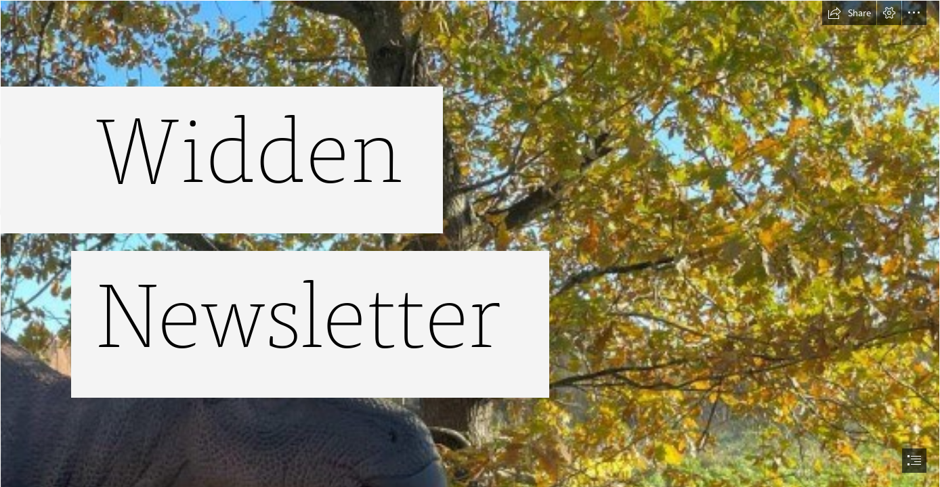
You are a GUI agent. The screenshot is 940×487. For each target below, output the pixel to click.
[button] (849, 13)
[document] (470, 243)
